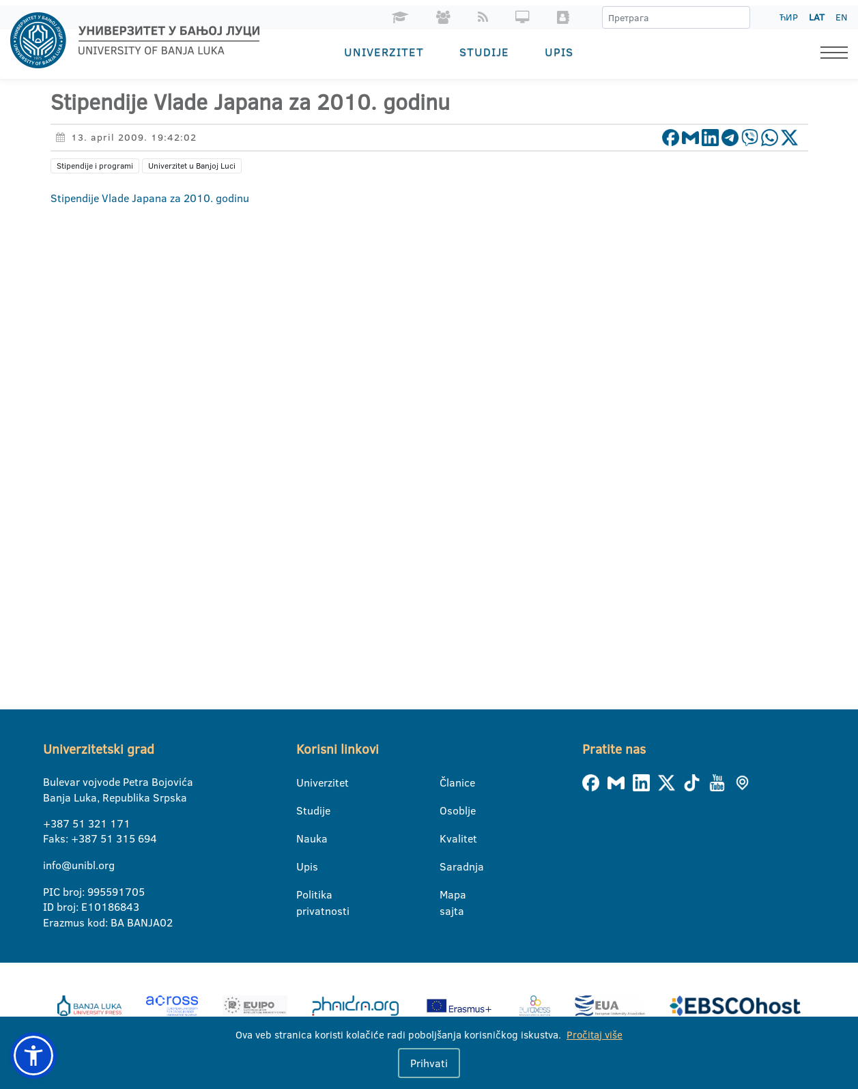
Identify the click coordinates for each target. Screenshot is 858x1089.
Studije (484, 51)
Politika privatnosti (304, 895)
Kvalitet (448, 838)
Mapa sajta (448, 895)
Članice (448, 782)
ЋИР (789, 17)
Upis (559, 51)
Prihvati (429, 1063)
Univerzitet (384, 51)
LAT (817, 17)
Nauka (304, 838)
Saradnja (448, 866)
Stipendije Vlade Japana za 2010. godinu (150, 198)
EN (841, 17)
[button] (33, 1055)
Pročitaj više (595, 1035)
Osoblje (448, 810)
